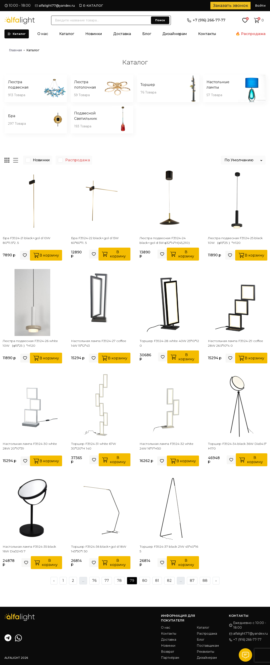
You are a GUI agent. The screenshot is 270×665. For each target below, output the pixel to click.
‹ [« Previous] (53, 580)
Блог (146, 34)
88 (205, 580)
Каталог (17, 33)
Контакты (207, 34)
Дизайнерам (174, 34)
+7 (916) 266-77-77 (206, 20)
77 (107, 580)
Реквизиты (205, 652)
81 (157, 580)
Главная (17, 50)
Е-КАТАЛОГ (93, 6)
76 (94, 580)
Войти (260, 6)
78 (119, 580)
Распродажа (253, 34)
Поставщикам (208, 646)
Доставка (122, 34)
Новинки (93, 34)
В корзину (46, 255)
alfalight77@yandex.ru (57, 6)
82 (169, 580)
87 (192, 580)
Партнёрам (170, 658)
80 (144, 580)
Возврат (167, 652)
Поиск (160, 20)
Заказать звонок (230, 5)
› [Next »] (216, 580)
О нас (42, 34)
